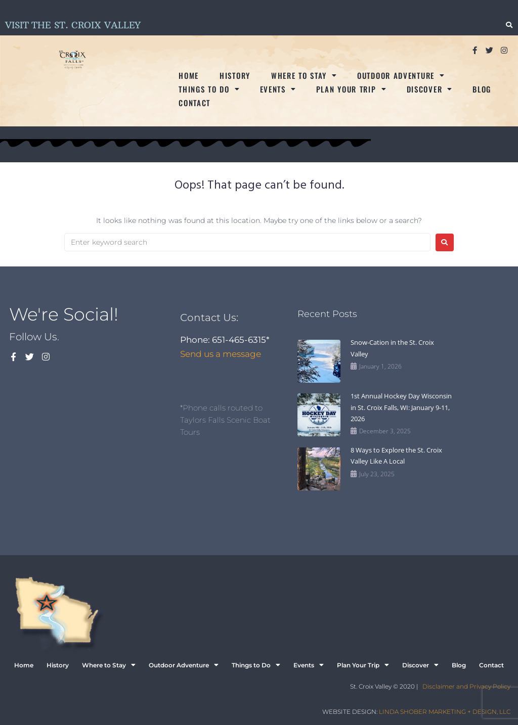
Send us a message (220, 354)
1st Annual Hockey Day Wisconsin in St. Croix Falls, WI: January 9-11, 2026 (401, 407)
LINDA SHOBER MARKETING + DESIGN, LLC (444, 711)
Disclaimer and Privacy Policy (466, 686)
